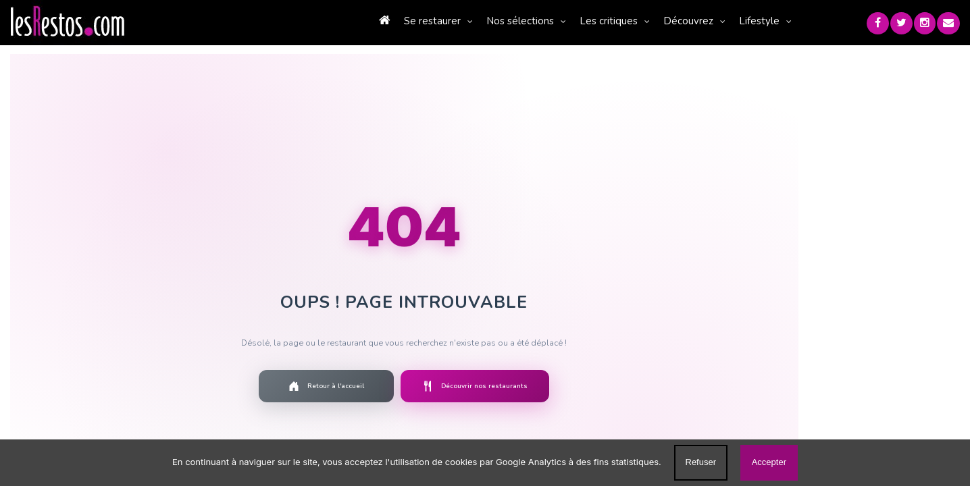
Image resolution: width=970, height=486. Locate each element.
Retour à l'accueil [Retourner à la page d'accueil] (252, 386)
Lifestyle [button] (699, 21)
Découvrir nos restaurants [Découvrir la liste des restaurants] (400, 386)
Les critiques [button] (548, 21)
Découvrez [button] (628, 21)
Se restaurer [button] (372, 21)
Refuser (701, 462)
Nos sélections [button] (460, 21)
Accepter (769, 462)
